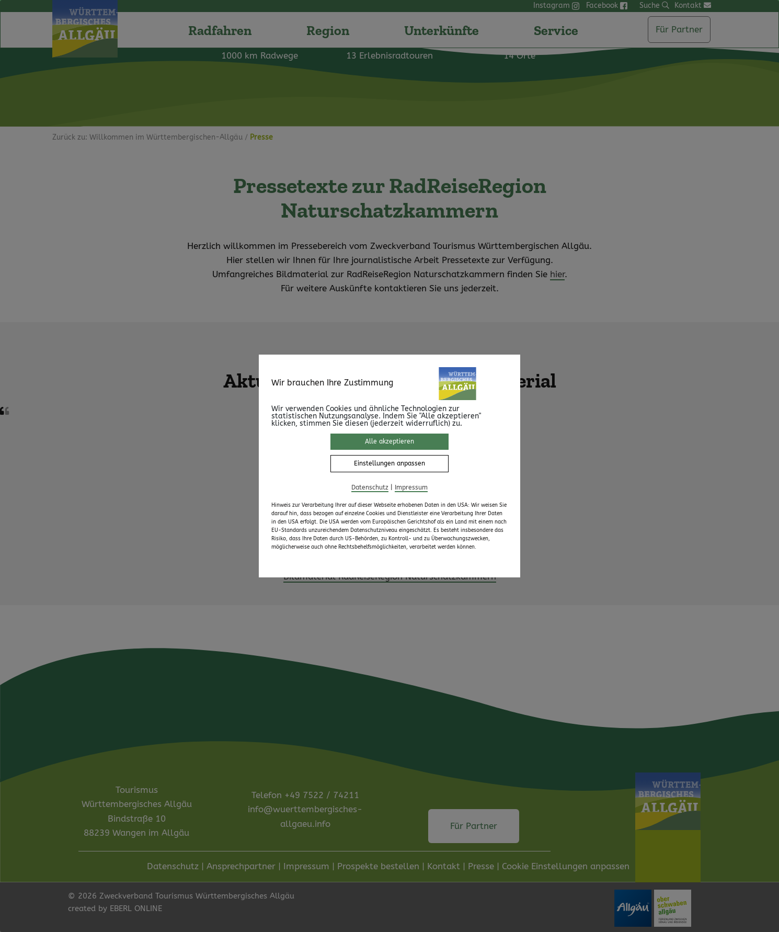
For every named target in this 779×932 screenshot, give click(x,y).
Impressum (411, 487)
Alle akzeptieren (389, 441)
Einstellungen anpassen (389, 463)
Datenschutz (369, 487)
